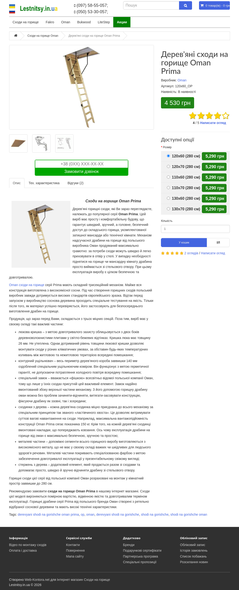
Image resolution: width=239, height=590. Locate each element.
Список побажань (193, 556)
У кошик (184, 242)
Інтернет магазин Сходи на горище (83, 580)
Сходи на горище (26, 22)
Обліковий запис (192, 545)
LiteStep (104, 22)
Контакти (73, 545)
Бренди (128, 545)
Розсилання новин (194, 562)
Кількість (166, 221)
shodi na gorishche (155, 514)
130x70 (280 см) (183, 209)
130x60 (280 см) (183, 198)
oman (90, 514)
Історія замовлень (194, 550)
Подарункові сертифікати (142, 550)
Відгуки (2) (75, 183)
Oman (65, 22)
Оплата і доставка (23, 550)
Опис (17, 183)
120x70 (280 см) (183, 167)
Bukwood (84, 22)
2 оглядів (191, 253)
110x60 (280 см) (183, 177)
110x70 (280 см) (183, 188)
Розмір (167, 147)
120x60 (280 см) (183, 156)
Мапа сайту (75, 556)
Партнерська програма (140, 556)
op (83, 514)
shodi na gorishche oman (188, 514)
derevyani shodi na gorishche (117, 514)
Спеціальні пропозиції (140, 562)
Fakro (50, 22)
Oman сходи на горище (26, 285)
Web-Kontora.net (37, 580)
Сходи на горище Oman (42, 35)
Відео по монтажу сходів (28, 545)
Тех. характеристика (44, 183)
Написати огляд (213, 123)
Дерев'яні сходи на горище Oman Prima (94, 35)
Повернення (75, 550)
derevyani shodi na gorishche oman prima (48, 514)
